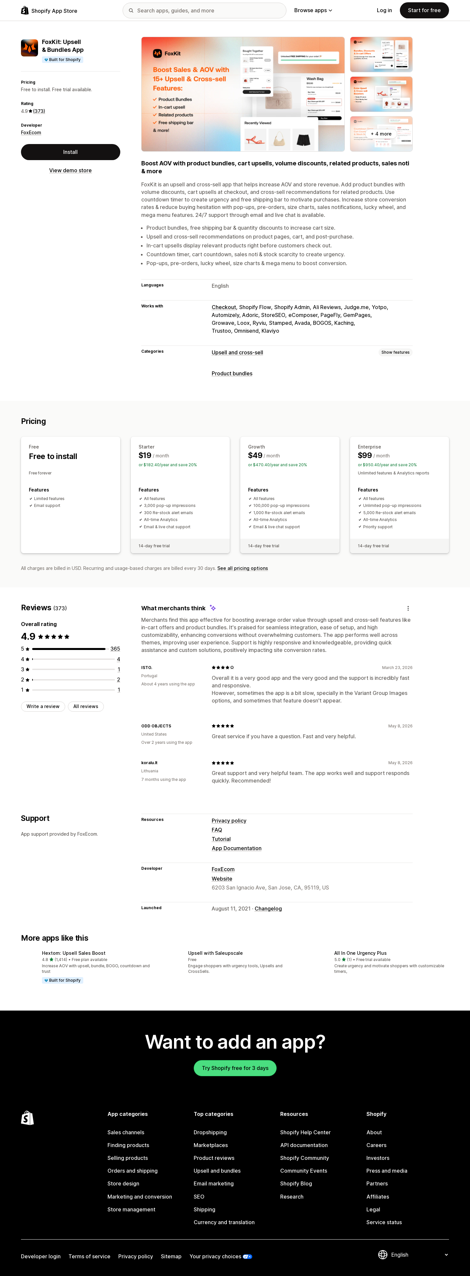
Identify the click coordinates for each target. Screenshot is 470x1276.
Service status (384, 1222)
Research (292, 1196)
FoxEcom (31, 132)
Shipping (204, 1209)
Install (70, 152)
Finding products (128, 1145)
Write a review (43, 706)
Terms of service (89, 1256)
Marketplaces (211, 1145)
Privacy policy (229, 820)
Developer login (41, 1256)
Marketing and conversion (140, 1196)
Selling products (128, 1158)
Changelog (268, 908)
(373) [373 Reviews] (39, 111)
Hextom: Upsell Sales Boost (74, 953)
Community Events (303, 1170)
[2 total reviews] (118, 679)
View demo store (70, 170)
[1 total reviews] (119, 669)
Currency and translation (224, 1222)
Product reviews (214, 1158)
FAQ (217, 829)
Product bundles (232, 373)
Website (222, 878)
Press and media (386, 1170)
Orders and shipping (133, 1170)
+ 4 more (381, 133)
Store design (123, 1183)
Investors (377, 1158)
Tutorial (221, 839)
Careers (376, 1145)
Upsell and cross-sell (237, 352)
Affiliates (377, 1196)
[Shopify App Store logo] (49, 10)
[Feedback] (408, 608)
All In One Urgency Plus (360, 953)
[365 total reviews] (115, 648)
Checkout (224, 307)
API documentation (304, 1145)
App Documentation (237, 848)
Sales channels (126, 1132)
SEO (199, 1196)
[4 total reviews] (118, 659)
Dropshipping (210, 1132)
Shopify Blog (296, 1183)
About (374, 1132)
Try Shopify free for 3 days (235, 1068)
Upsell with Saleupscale (215, 953)
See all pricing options (242, 568)
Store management (131, 1209)
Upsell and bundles (217, 1170)
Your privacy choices (215, 1256)
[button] (89, 967)
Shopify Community (304, 1158)
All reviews (85, 706)
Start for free (424, 10)
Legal (373, 1209)
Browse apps (313, 10)
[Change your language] (419, 1254)
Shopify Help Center (305, 1132)
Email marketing (214, 1183)
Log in (384, 10)
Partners (377, 1183)
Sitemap (171, 1256)
